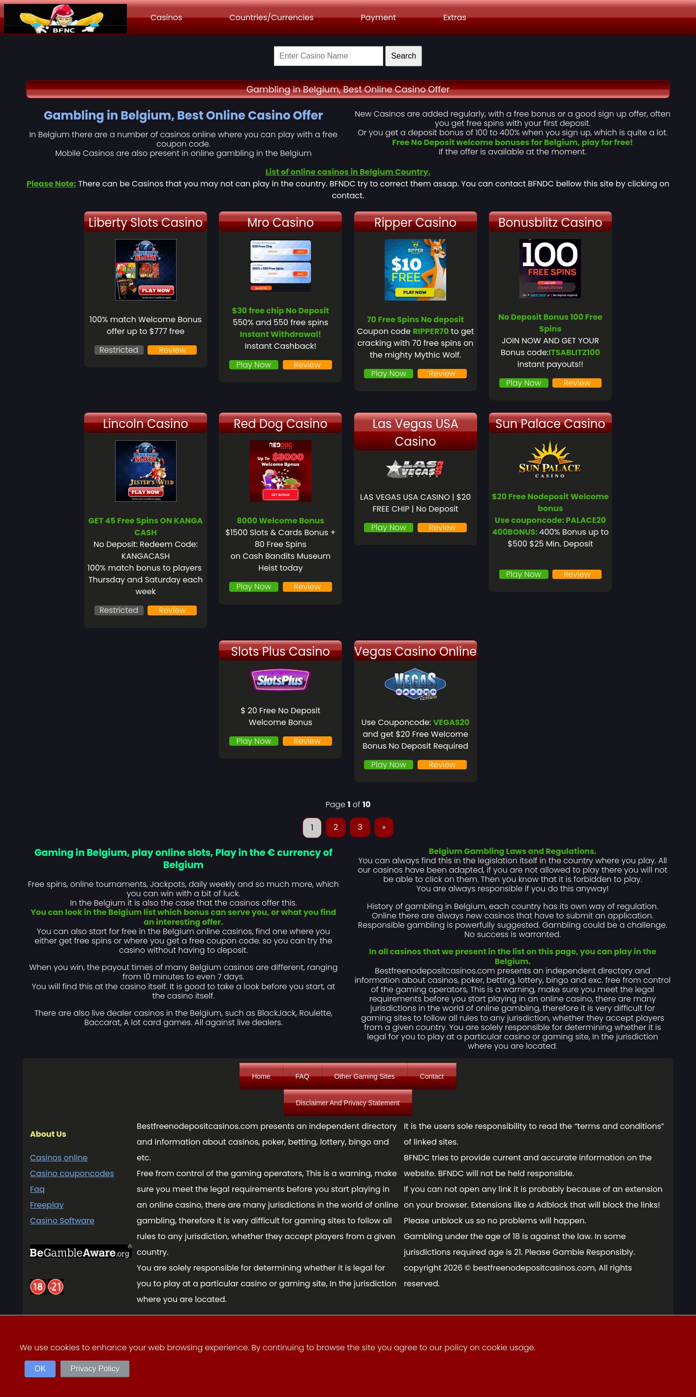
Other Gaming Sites (364, 1076)
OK (40, 1369)
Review (172, 350)
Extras (454, 17)
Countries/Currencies (271, 17)
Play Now (254, 364)
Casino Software (62, 1220)
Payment (378, 17)
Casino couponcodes (72, 1173)
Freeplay (46, 1205)
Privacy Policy (95, 1369)
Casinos (166, 17)
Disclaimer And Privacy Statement (348, 1103)
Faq (37, 1189)
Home (261, 1076)
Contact (432, 1076)
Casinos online (59, 1157)
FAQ (302, 1076)
